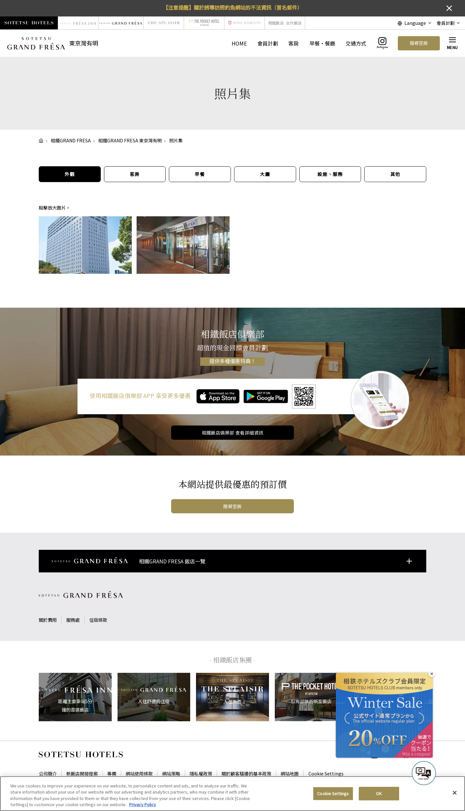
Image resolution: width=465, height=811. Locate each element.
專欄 (111, 773)
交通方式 (356, 43)
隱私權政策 (201, 773)
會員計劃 (267, 43)
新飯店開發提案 (82, 773)
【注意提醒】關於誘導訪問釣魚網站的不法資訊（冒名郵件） (232, 7)
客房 (293, 43)
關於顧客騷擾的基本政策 (246, 773)
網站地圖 (290, 773)
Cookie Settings (326, 773)
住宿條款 (98, 620)
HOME (239, 43)
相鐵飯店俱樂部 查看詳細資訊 (233, 432)
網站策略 (171, 773)
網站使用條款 (139, 773)
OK (379, 797)
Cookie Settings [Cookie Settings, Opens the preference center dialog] (333, 797)
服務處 (73, 620)
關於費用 (48, 620)
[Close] (455, 796)
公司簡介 (48, 773)
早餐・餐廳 (322, 43)
